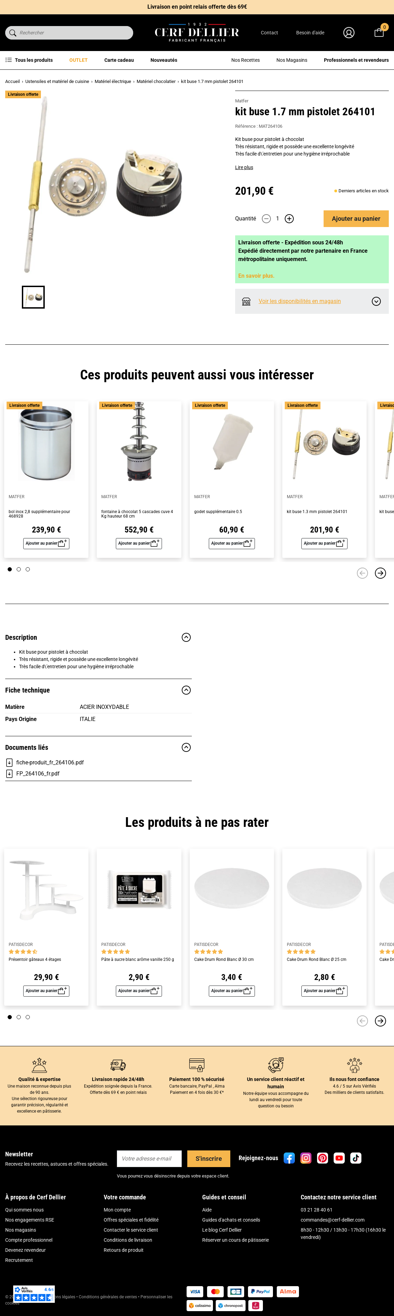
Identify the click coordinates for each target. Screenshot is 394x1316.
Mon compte (117, 1210)
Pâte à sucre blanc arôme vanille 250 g (137, 959)
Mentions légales (59, 1296)
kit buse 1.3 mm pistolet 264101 (317, 512)
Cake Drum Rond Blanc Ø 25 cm (316, 959)
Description (98, 637)
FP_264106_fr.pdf (32, 774)
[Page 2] (19, 569)
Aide (207, 1210)
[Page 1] (10, 569)
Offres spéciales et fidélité (131, 1220)
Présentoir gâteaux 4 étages (35, 959)
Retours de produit (124, 1250)
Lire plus (244, 167)
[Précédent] (362, 573)
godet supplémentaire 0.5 (218, 512)
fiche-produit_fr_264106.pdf (44, 762)
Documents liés (98, 747)
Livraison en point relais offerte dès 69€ (197, 6)
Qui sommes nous (24, 1210)
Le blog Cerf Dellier (222, 1230)
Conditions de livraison (128, 1240)
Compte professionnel (28, 1240)
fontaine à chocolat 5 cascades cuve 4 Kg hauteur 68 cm (137, 514)
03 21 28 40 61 (317, 1210)
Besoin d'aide (310, 32)
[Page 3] (28, 569)
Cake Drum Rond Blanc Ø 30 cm (224, 959)
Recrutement (19, 1260)
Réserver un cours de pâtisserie (235, 1240)
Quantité (245, 218)
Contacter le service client (131, 1230)
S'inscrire (209, 1158)
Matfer (241, 100)
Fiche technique (98, 690)
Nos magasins (20, 1230)
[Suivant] (380, 573)
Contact (269, 32)
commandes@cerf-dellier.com (333, 1220)
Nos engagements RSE (29, 1220)
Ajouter (356, 218)
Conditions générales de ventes (108, 1296)
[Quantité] (278, 219)
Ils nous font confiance (354, 1079)
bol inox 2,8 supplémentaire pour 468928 (39, 514)
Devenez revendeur (25, 1250)
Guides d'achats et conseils (231, 1220)
